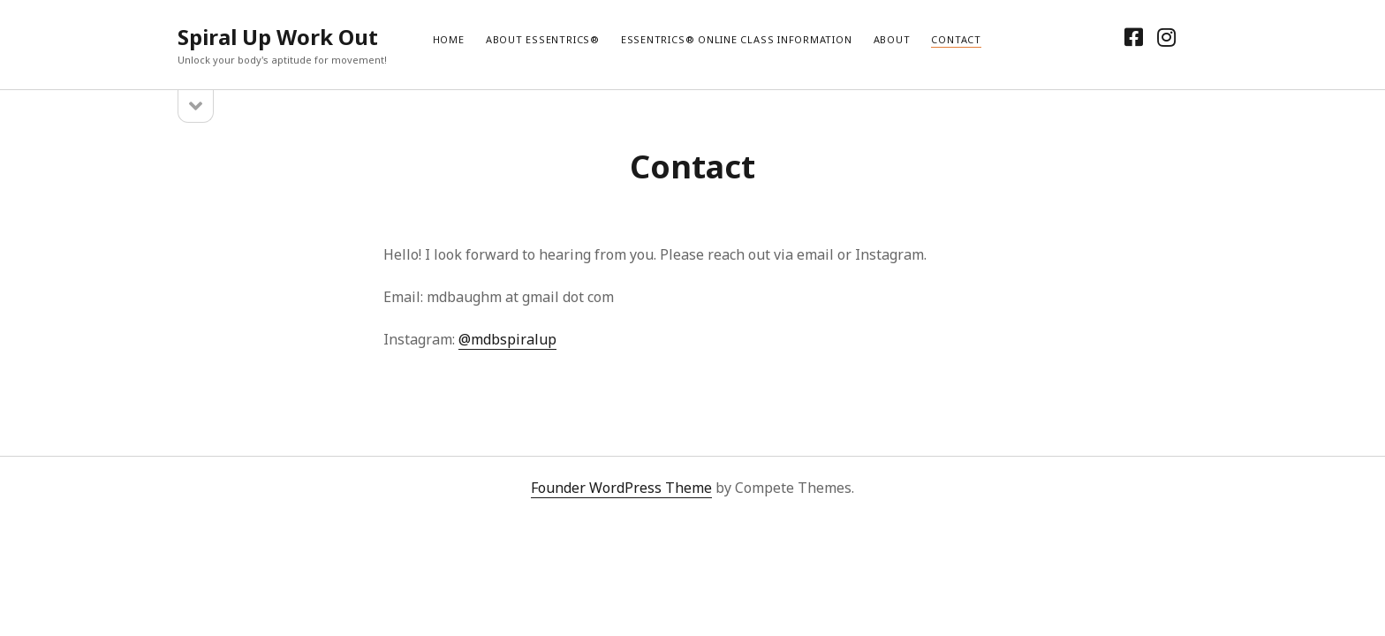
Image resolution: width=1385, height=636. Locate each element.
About (892, 39)
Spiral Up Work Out (278, 36)
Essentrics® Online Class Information (736, 39)
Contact (955, 39)
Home (449, 39)
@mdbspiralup (507, 339)
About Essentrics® (543, 39)
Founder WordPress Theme (621, 487)
